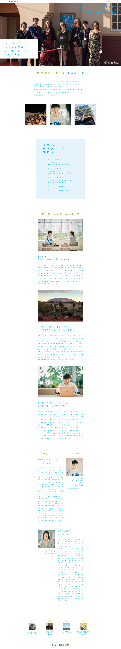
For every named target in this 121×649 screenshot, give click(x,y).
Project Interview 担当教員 (59, 190)
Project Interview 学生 (57, 186)
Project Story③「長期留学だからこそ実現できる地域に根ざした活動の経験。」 (59, 180)
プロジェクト (108, 1)
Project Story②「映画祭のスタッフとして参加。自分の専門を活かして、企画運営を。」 (62, 171)
